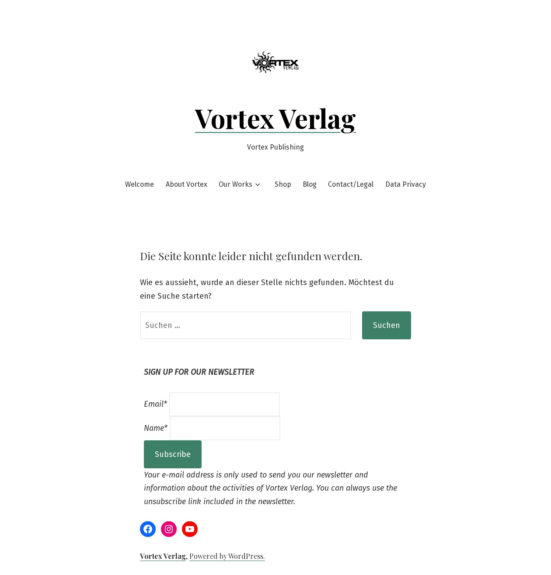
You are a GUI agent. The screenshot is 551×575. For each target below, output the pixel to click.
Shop (283, 184)
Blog (310, 184)
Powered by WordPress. (227, 556)
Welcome (139, 184)
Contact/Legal (350, 184)
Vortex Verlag (275, 117)
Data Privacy (405, 184)
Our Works (235, 184)
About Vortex (186, 184)
